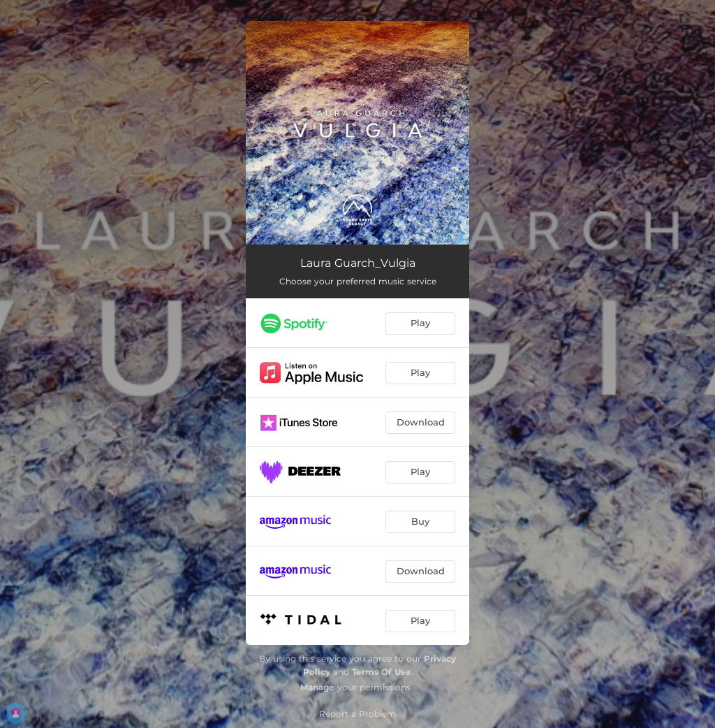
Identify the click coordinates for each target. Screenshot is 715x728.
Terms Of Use (381, 672)
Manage (317, 687)
